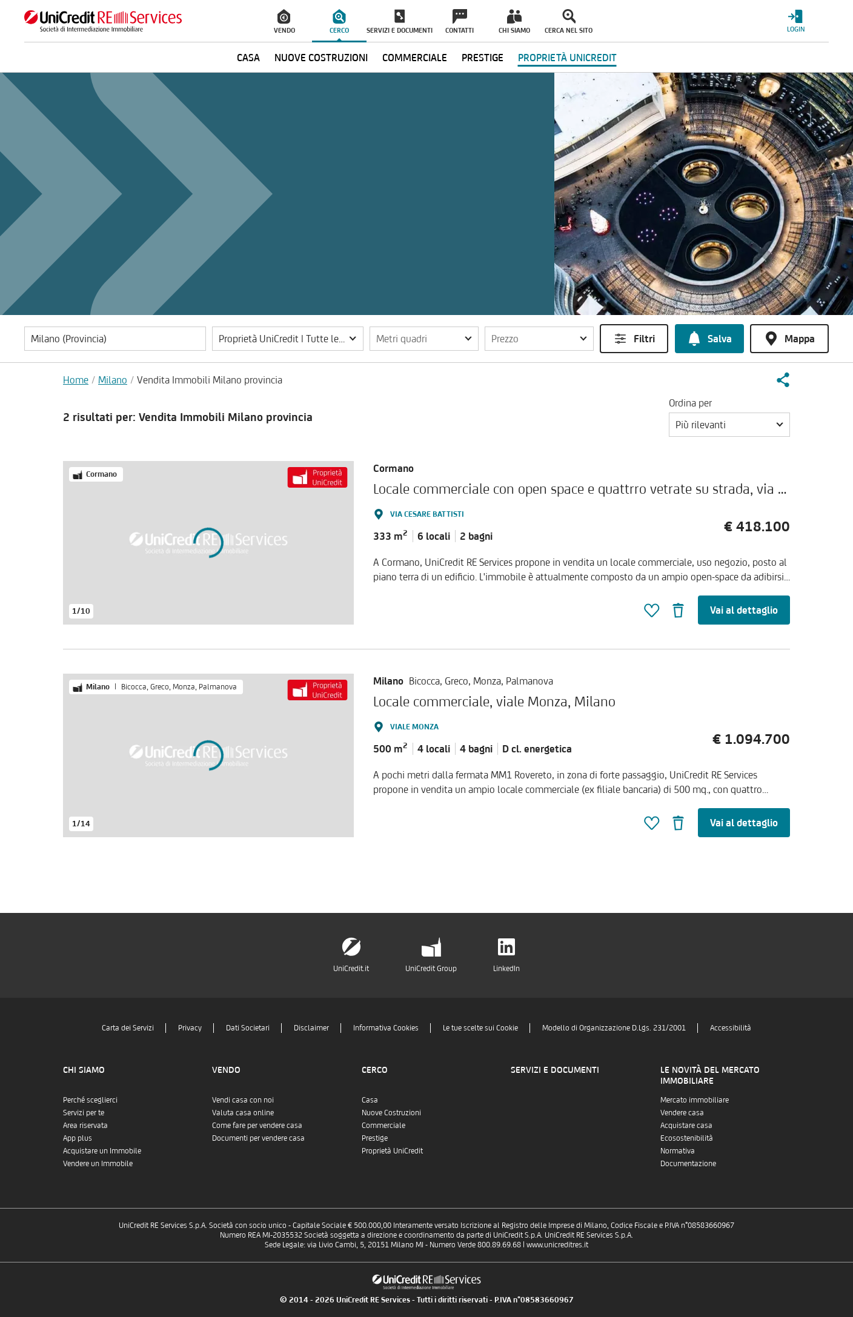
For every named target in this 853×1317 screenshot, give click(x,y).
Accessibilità (730, 1027)
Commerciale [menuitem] (414, 57)
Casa (370, 1099)
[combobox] (729, 425)
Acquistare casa (686, 1125)
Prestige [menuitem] (482, 57)
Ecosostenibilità (686, 1138)
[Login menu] (795, 21)
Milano (112, 380)
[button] (287, 339)
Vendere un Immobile (98, 1163)
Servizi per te (83, 1112)
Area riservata (85, 1125)
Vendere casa (682, 1112)
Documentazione (688, 1163)
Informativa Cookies (386, 1027)
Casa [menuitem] (248, 57)
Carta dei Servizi (128, 1027)
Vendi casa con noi (243, 1099)
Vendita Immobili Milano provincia (209, 380)
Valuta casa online (243, 1112)
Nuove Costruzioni (391, 1112)
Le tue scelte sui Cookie (480, 1027)
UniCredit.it (351, 968)
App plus (77, 1138)
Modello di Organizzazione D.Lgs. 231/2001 (614, 1027)
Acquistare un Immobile (102, 1150)
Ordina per (690, 403)
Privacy (190, 1027)
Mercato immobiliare (694, 1099)
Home (75, 380)
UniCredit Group (431, 968)
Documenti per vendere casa (258, 1138)
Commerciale (383, 1125)
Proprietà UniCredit (392, 1150)
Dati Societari (248, 1027)
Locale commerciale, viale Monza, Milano (494, 701)
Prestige (375, 1138)
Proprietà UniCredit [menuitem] (567, 57)
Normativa (677, 1150)
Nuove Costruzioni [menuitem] (321, 57)
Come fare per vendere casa (257, 1125)
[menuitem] (284, 21)
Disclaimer (311, 1027)
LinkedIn (506, 968)
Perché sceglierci (90, 1099)
